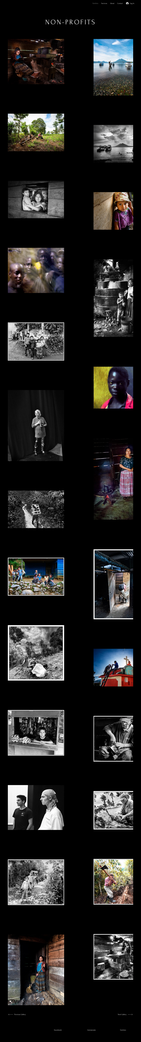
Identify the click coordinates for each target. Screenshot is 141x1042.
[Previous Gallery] (20, 1014)
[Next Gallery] (120, 1014)
